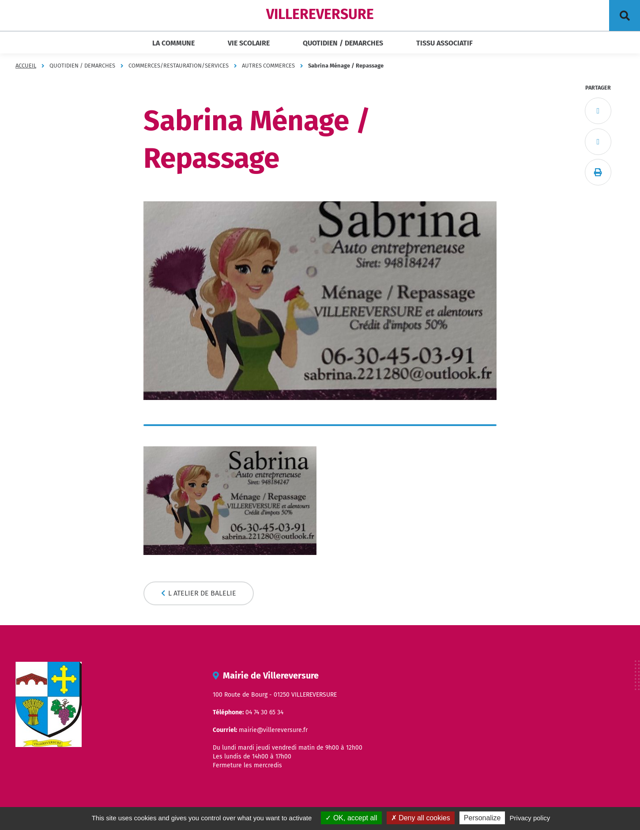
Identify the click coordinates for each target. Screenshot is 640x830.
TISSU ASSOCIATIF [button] (444, 43)
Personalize (482, 818)
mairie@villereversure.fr (273, 730)
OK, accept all (351, 818)
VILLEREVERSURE (320, 14)
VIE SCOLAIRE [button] (249, 43)
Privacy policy (530, 818)
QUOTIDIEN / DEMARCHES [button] (343, 43)
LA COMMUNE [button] (173, 43)
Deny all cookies (420, 818)
